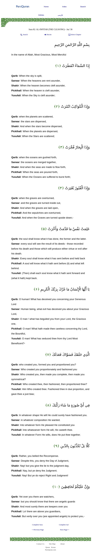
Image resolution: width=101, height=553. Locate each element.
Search (83, 7)
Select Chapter (74, 34)
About (62, 544)
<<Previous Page (38, 530)
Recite (48, 34)
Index (64, 7)
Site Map (52, 544)
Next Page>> (64, 530)
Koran (53, 547)
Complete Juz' (64, 525)
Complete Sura (37, 525)
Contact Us (40, 544)
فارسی (60, 15)
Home (46, 7)
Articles (41, 15)
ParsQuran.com (50, 550)
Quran (48, 547)
